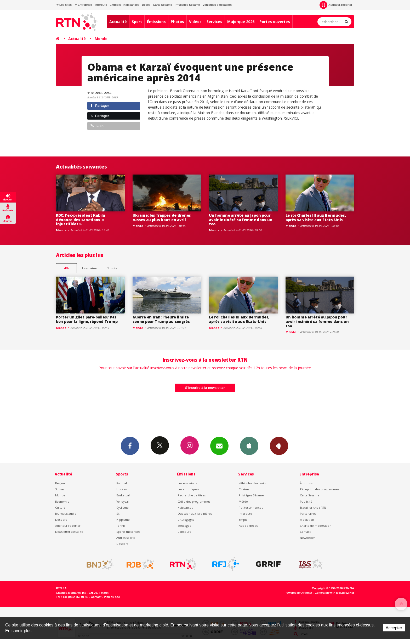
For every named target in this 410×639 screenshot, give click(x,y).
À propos (306, 483)
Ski (118, 513)
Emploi (243, 519)
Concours (184, 531)
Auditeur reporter (68, 525)
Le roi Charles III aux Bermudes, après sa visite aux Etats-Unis (316, 217)
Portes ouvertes (274, 21)
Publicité (306, 501)
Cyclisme (122, 507)
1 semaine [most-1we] (89, 268)
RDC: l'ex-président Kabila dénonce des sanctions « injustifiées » (80, 220)
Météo (243, 501)
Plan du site (112, 596)
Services (214, 21)
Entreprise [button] (83, 4)
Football (122, 483)
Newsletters (219, 446)
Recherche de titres (192, 495)
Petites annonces (251, 507)
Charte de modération (315, 525)
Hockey (121, 489)
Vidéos (195, 21)
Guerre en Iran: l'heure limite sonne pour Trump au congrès (161, 319)
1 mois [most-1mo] (112, 268)
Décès (146, 4)
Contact (305, 531)
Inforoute (101, 4)
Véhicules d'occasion (216, 4)
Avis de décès (248, 525)
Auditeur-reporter (336, 5)
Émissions (156, 21)
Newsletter (307, 537)
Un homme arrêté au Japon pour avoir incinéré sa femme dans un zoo (240, 220)
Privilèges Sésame (187, 4)
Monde (101, 38)
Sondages (184, 525)
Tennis (120, 525)
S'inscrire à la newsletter (205, 388)
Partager (99, 106)
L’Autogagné (186, 519)
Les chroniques (188, 489)
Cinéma (244, 489)
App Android (279, 446)
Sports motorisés (128, 531)
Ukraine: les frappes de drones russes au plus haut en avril (162, 217)
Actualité (118, 21)
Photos (177, 21)
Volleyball (122, 501)
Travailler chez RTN (313, 507)
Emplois (115, 4)
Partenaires (308, 513)
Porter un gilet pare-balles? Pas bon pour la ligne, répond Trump (86, 319)
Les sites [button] (64, 4)
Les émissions (187, 483)
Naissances (131, 4)
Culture (60, 507)
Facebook (130, 446)
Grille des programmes (194, 501)
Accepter (394, 628)
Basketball (123, 495)
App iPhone (249, 446)
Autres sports (125, 537)
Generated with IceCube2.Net (334, 592)
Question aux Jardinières (195, 513)
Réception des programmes (319, 489)
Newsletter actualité (69, 531)
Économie (62, 501)
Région (60, 483)
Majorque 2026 (240, 21)
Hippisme (123, 519)
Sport (137, 21)
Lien (97, 126)
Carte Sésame (162, 4)
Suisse (59, 489)
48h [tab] (66, 268)
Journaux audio (65, 513)
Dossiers (61, 519)
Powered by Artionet (298, 592)
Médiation (307, 519)
